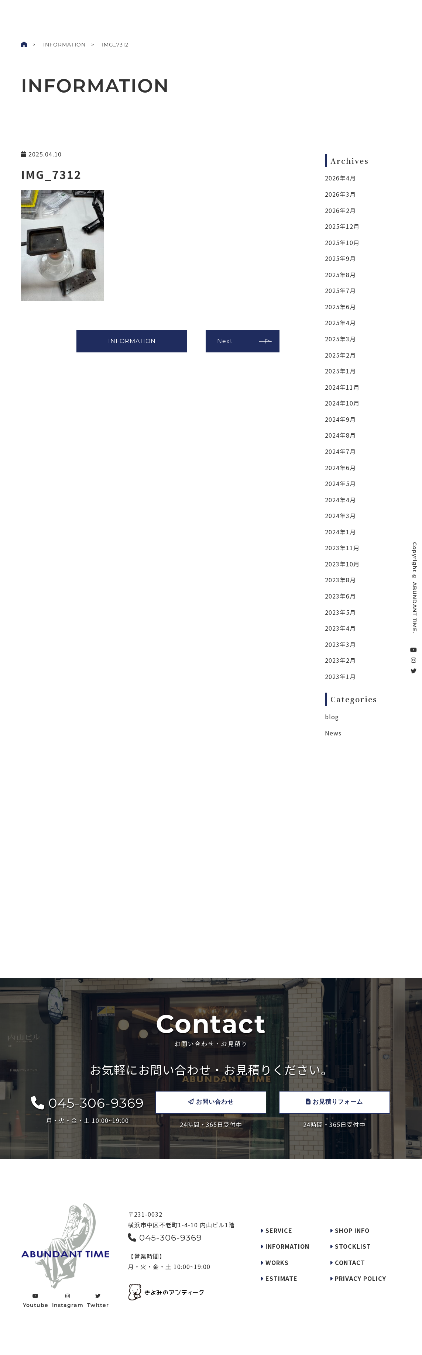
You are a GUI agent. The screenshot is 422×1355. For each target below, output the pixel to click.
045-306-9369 (87, 1103)
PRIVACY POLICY (358, 1278)
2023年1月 (340, 676)
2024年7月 (340, 451)
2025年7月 (340, 290)
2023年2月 (340, 660)
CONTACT (385, 14)
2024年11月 (342, 387)
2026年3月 (340, 194)
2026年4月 (340, 177)
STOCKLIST (247, 12)
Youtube (35, 1301)
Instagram (67, 1301)
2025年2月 (340, 355)
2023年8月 (340, 579)
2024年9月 (340, 419)
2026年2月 (340, 210)
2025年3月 (340, 338)
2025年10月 (342, 242)
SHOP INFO (350, 1230)
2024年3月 (340, 515)
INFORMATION (64, 45)
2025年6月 (340, 306)
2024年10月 (342, 403)
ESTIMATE (279, 1278)
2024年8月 (340, 435)
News (333, 732)
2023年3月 (340, 644)
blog (332, 716)
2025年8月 (340, 274)
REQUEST (188, 12)
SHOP (216, 12)
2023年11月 (342, 547)
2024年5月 (340, 483)
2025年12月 (342, 226)
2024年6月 (340, 467)
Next (225, 341)
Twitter (98, 1301)
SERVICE (155, 12)
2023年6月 (340, 596)
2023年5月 (340, 612)
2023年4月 (340, 628)
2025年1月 (340, 370)
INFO (128, 12)
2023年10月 (342, 563)
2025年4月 (340, 322)
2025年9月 (340, 258)
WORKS (103, 12)
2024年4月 (340, 499)
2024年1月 (340, 531)
